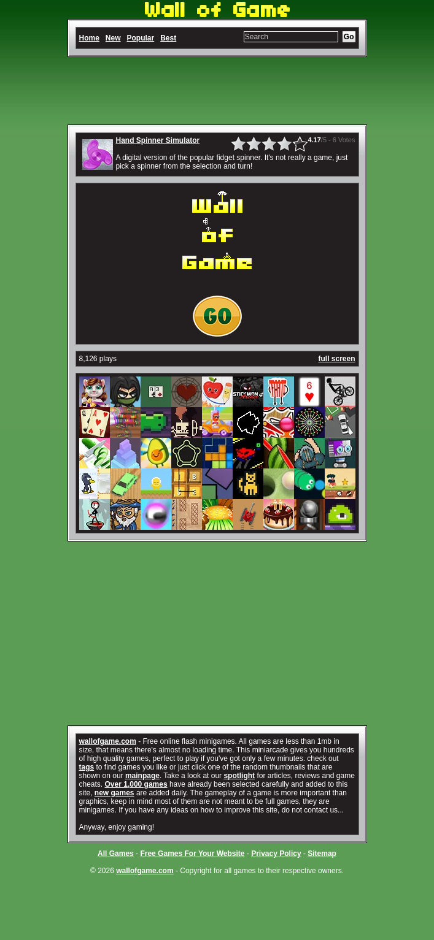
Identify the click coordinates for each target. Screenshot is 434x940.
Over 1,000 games (136, 784)
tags (87, 767)
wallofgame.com (107, 741)
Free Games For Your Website (192, 853)
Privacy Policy (276, 853)
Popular (141, 38)
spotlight (239, 775)
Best (168, 38)
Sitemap (322, 853)
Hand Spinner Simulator (158, 140)
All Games (116, 853)
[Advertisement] (217, 90)
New (113, 38)
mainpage (142, 775)
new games (114, 793)
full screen (336, 358)
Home (89, 38)
